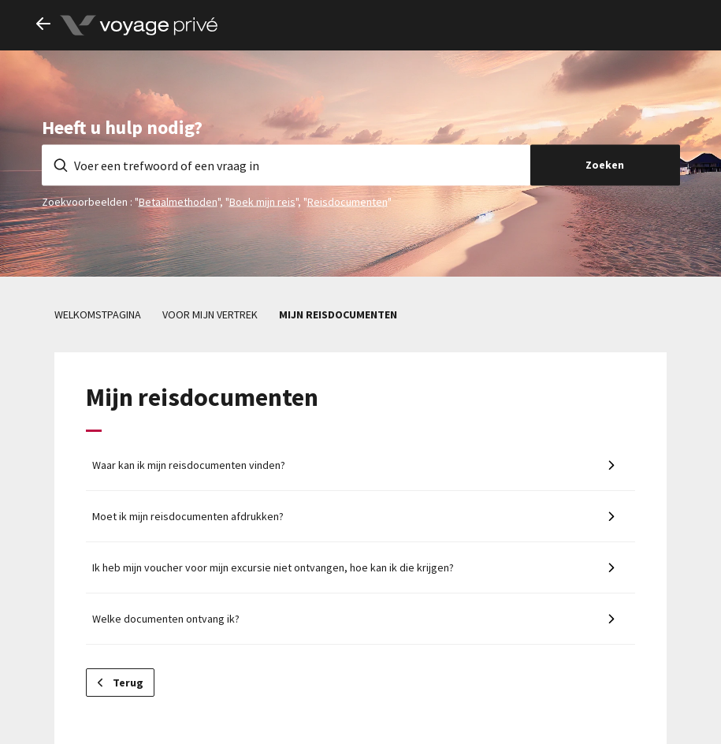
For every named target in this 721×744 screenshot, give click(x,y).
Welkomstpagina (97, 314)
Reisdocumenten (347, 201)
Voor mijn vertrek (210, 314)
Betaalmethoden (178, 201)
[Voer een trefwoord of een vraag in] (286, 164)
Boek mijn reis (262, 201)
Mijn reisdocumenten (338, 314)
